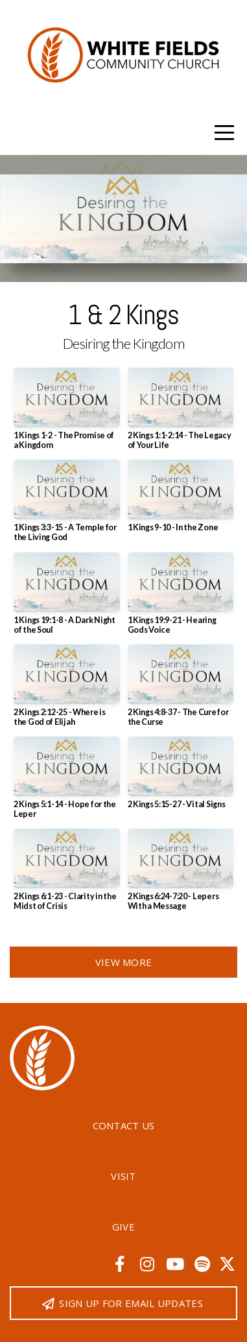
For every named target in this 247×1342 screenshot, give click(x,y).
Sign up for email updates (122, 1303)
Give (123, 1226)
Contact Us (124, 1125)
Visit (123, 1176)
